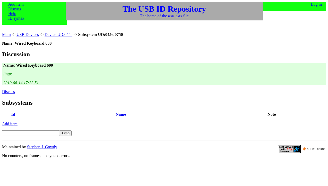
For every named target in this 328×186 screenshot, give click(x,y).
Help (12, 13)
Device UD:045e (58, 34)
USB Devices (27, 34)
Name (121, 114)
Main (6, 34)
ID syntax (16, 18)
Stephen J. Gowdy (42, 147)
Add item (16, 4)
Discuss (14, 9)
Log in (316, 4)
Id (13, 114)
